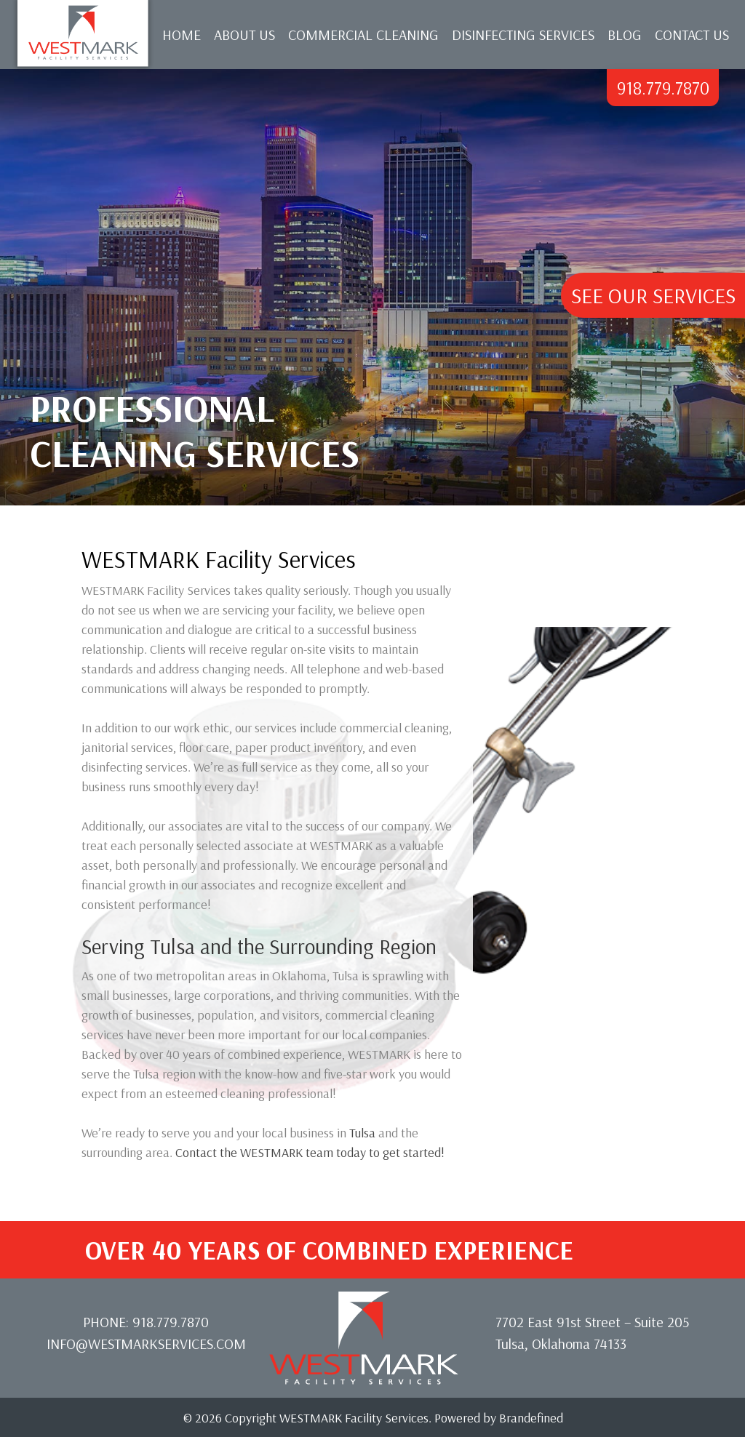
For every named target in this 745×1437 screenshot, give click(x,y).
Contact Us (692, 34)
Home (181, 34)
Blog (624, 34)
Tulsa (362, 1132)
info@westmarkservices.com (146, 1343)
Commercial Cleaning (363, 34)
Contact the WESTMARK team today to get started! (310, 1152)
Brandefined (531, 1417)
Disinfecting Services (523, 34)
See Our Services (653, 295)
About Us (244, 34)
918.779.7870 (663, 87)
